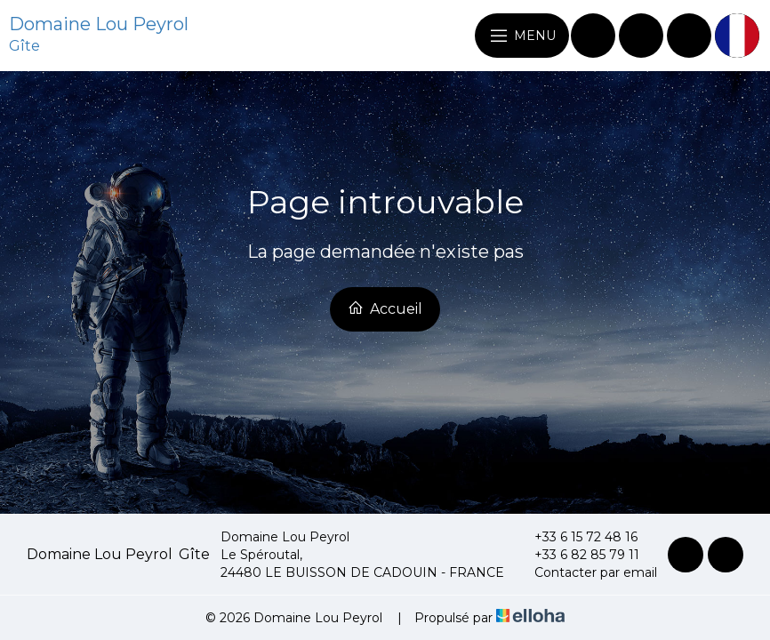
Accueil (385, 308)
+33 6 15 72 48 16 (576, 537)
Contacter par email (585, 572)
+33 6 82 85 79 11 (576, 555)
